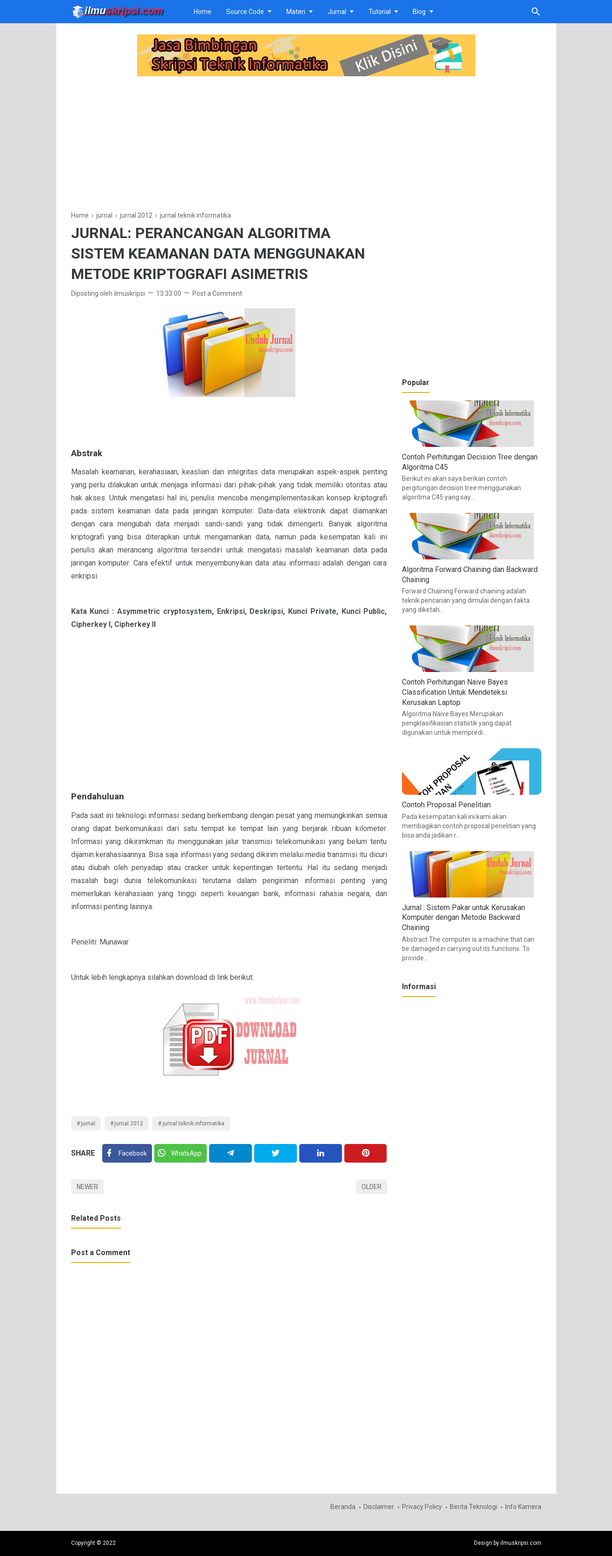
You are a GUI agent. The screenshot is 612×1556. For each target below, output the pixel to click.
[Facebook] (127, 1153)
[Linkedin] (320, 1153)
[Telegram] (230, 1153)
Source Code (245, 11)
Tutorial (380, 11)
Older (372, 1186)
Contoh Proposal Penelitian (446, 804)
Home (202, 11)
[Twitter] (180, 1153)
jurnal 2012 (128, 1123)
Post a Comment (217, 293)
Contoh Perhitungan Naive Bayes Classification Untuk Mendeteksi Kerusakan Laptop (455, 692)
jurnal (88, 1123)
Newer (87, 1186)
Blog (419, 11)
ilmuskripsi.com (520, 1543)
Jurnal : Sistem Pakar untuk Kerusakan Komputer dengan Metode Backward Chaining (463, 917)
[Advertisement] (229, 145)
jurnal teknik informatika (193, 1123)
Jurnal (337, 11)
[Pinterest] (365, 1153)
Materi (295, 11)
